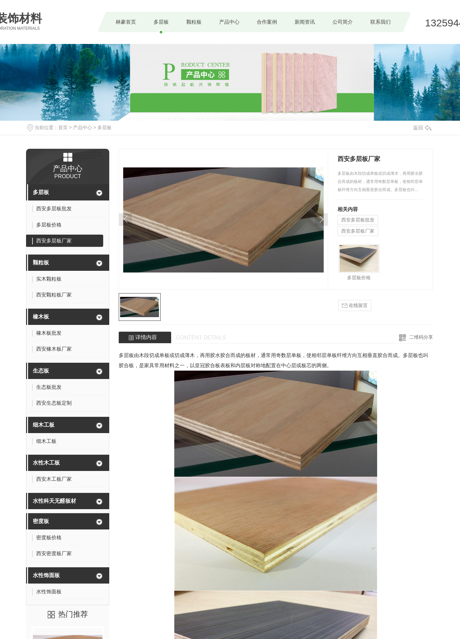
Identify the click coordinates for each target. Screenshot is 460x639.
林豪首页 (126, 22)
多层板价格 (359, 277)
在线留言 (355, 305)
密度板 (41, 521)
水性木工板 (46, 463)
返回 (422, 128)
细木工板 (43, 425)
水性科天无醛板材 (54, 501)
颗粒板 (194, 22)
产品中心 (229, 22)
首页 (63, 127)
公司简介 (342, 22)
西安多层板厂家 (357, 231)
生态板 (41, 371)
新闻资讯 (305, 22)
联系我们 (380, 22)
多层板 (161, 22)
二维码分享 (421, 337)
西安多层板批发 (357, 219)
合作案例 (267, 22)
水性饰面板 (46, 575)
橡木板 (41, 317)
